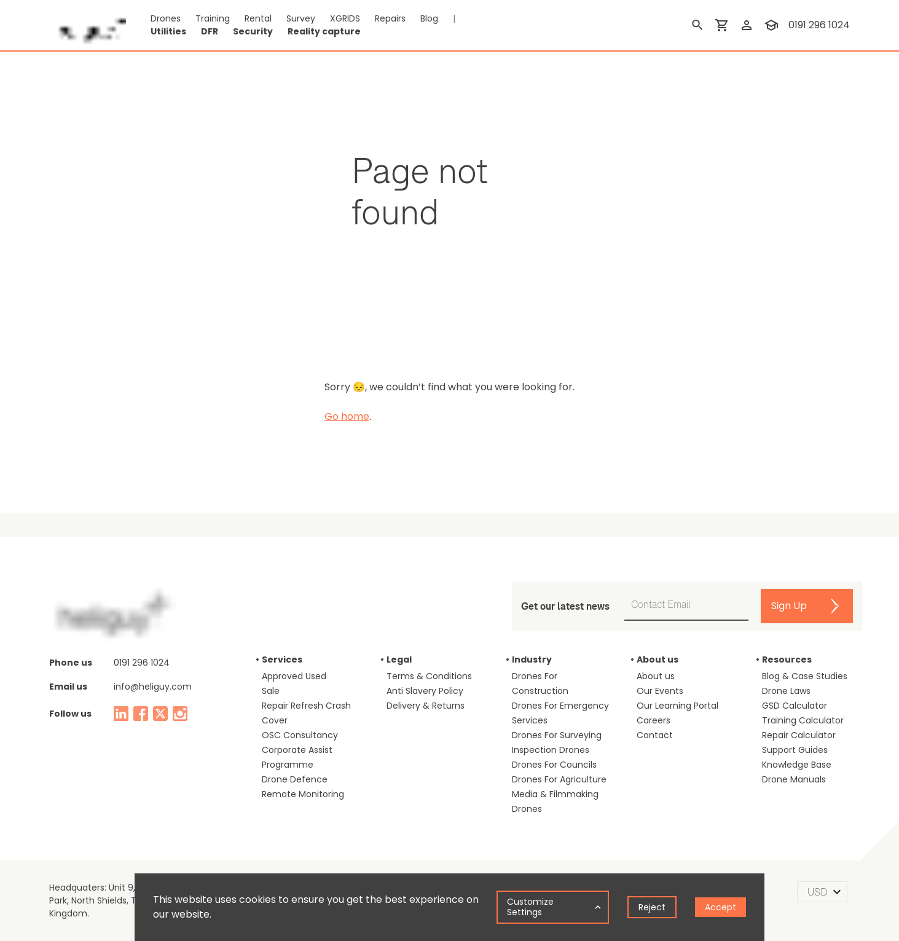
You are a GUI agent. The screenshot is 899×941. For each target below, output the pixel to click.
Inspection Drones (550, 750)
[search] (697, 25)
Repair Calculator (799, 735)
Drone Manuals (794, 779)
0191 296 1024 (142, 662)
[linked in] (121, 713)
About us (656, 676)
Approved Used (294, 676)
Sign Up (789, 606)
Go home (346, 416)
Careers (653, 720)
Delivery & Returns (426, 705)
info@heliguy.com (153, 686)
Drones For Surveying (557, 735)
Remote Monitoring (303, 794)
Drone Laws (786, 691)
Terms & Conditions (429, 676)
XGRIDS (345, 18)
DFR (209, 31)
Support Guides (795, 750)
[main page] (87, 25)
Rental (258, 18)
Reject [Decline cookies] (651, 907)
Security (253, 31)
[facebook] (140, 713)
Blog (429, 18)
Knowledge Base (796, 764)
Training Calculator (803, 720)
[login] (746, 25)
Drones (166, 18)
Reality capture (324, 31)
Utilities (168, 31)
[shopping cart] (722, 25)
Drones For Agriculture (559, 779)
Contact (655, 735)
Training (212, 18)
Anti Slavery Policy (425, 691)
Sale (271, 691)
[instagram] (180, 713)
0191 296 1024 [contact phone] (819, 25)
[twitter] (160, 713)
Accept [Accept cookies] (720, 907)
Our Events (660, 691)
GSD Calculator (794, 705)
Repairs (390, 18)
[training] (771, 25)
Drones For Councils (554, 764)
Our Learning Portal (677, 705)
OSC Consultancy (300, 735)
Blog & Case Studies (804, 676)
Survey (300, 18)
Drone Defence (295, 779)
